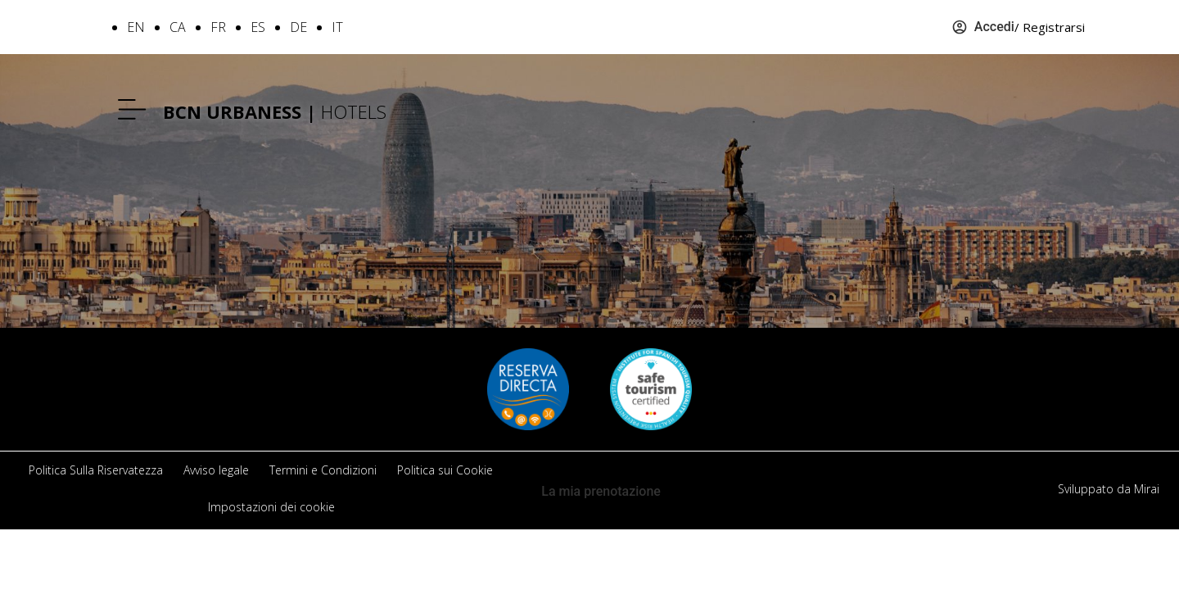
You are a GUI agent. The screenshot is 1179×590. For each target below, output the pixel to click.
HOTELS (274, 111)
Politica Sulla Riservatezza (96, 470)
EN (136, 27)
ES (258, 27)
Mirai (1146, 489)
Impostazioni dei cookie (271, 507)
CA (177, 27)
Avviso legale (216, 470)
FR (218, 27)
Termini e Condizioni (323, 470)
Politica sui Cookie (445, 470)
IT (337, 27)
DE (298, 27)
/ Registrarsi (1049, 27)
